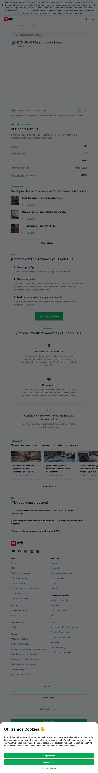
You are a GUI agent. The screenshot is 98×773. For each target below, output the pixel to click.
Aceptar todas (49, 597)
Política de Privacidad (25, 584)
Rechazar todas (48, 603)
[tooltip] (49, 589)
